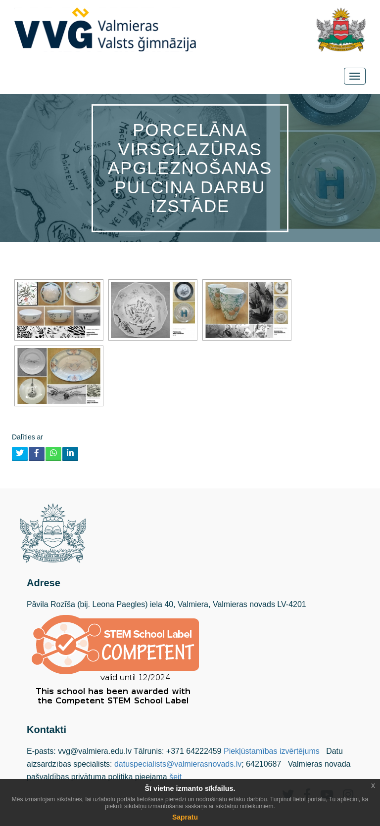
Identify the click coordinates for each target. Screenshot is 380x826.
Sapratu (185, 817)
